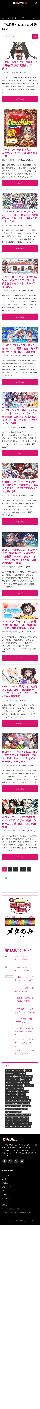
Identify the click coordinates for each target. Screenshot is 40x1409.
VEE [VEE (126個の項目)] (20, 1082)
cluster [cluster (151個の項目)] (21, 1073)
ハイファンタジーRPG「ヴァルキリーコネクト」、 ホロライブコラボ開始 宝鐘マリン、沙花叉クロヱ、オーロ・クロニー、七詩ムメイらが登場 (20, 416)
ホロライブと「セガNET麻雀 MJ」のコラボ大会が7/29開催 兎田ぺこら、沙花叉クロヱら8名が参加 (19, 822)
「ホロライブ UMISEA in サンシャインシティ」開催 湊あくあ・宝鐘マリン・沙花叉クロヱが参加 (20, 348)
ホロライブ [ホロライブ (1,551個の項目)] (11, 1118)
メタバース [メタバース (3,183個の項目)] (23, 1118)
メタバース (35, 18)
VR (3, 1190)
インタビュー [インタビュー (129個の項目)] (24, 1100)
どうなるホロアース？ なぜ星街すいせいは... (24, 959)
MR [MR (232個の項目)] (17, 1079)
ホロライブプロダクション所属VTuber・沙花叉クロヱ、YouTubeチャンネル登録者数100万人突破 (19, 625)
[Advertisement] (20, 11)
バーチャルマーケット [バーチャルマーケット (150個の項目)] (14, 1112)
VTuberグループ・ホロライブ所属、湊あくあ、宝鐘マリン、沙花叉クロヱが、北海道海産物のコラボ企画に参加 (20, 486)
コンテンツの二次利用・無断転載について (17, 1212)
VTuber (24, 18)
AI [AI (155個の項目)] (21, 1071)
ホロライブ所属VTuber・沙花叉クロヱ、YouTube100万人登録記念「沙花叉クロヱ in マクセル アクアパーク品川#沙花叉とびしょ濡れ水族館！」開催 (20, 556)
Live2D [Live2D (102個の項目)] (9, 1079)
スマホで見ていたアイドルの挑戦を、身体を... (24, 1042)
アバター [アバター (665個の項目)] (10, 1097)
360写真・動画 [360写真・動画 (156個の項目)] (12, 1071)
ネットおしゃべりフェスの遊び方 (20, 917)
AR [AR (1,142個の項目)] (28, 1071)
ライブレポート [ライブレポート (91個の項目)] (22, 1121)
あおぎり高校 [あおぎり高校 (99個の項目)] (18, 1088)
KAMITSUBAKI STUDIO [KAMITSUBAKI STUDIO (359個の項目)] (23, 1076)
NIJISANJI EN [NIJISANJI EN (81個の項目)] (26, 1079)
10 (23, 869)
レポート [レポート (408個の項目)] (10, 1124)
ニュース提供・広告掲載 (11, 1209)
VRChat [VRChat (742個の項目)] (9, 1085)
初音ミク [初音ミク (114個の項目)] (20, 1124)
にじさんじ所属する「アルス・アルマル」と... (24, 1000)
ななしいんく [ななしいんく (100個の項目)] (11, 1091)
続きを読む (20, 99)
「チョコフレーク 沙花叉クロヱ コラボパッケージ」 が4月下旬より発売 (19, 153)
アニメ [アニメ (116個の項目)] (21, 1094)
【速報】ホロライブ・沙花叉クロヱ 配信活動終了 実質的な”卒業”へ (20, 65)
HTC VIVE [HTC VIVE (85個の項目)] (10, 1076)
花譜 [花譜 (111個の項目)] (29, 1124)
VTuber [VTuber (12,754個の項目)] (28, 1085)
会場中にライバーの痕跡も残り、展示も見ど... (24, 1031)
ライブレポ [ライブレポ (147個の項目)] (10, 1121)
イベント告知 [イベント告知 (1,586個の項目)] (11, 1100)
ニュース (5, 18)
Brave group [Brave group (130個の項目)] (11, 1073)
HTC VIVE (6, 1198)
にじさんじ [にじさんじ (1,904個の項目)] (23, 1091)
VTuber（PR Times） (27, 160)
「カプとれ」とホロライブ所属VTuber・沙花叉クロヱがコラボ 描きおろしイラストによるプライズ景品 (19, 281)
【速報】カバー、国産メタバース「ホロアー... (24, 980)
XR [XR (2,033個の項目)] (8, 1088)
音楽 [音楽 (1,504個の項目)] (27, 1127)
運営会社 (5, 1205)
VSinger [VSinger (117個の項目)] (19, 1085)
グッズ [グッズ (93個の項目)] (9, 1106)
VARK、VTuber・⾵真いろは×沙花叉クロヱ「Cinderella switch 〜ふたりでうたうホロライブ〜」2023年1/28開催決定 (19, 691)
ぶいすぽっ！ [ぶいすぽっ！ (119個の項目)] (11, 1094)
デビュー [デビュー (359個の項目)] (26, 1106)
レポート (15, 18)
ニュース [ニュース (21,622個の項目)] (11, 1109)
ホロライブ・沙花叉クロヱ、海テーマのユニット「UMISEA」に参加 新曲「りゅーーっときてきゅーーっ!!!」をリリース (20, 756)
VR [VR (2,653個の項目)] (27, 1082)
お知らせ (5, 1194)
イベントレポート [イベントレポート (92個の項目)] (22, 1097)
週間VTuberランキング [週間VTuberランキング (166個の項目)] (14, 1127)
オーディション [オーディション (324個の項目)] (12, 1103)
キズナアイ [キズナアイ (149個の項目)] (24, 1103)
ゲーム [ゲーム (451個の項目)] (17, 1106)
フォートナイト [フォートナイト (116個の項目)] (12, 1115)
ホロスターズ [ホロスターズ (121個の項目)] (25, 1115)
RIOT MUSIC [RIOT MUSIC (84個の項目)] (10, 1082)
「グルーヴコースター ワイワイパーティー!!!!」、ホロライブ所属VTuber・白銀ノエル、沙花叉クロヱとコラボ (20, 216)
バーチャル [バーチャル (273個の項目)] (22, 1109)
